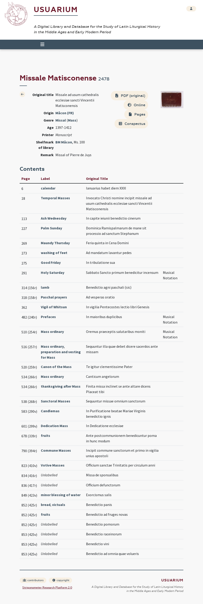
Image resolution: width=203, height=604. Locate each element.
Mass (72, 120)
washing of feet (54, 252)
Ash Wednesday (53, 218)
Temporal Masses (55, 198)
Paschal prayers (54, 297)
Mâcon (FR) (64, 113)
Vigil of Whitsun (54, 307)
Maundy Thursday (55, 243)
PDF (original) (130, 95)
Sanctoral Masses (55, 401)
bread (45, 504)
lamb (45, 287)
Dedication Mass (54, 425)
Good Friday (51, 262)
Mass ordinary (52, 331)
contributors (33, 580)
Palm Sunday (51, 228)
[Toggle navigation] (40, 44)
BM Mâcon (63, 142)
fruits (45, 435)
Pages (136, 114)
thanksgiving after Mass (61, 386)
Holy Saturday (52, 272)
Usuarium (56, 9)
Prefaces (48, 316)
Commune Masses (56, 450)
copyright (60, 580)
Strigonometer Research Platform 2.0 (47, 587)
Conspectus (131, 124)
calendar (48, 188)
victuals (58, 504)
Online (136, 105)
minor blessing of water (61, 495)
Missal (60, 120)
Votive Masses (53, 465)
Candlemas (50, 411)
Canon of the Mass (56, 366)
